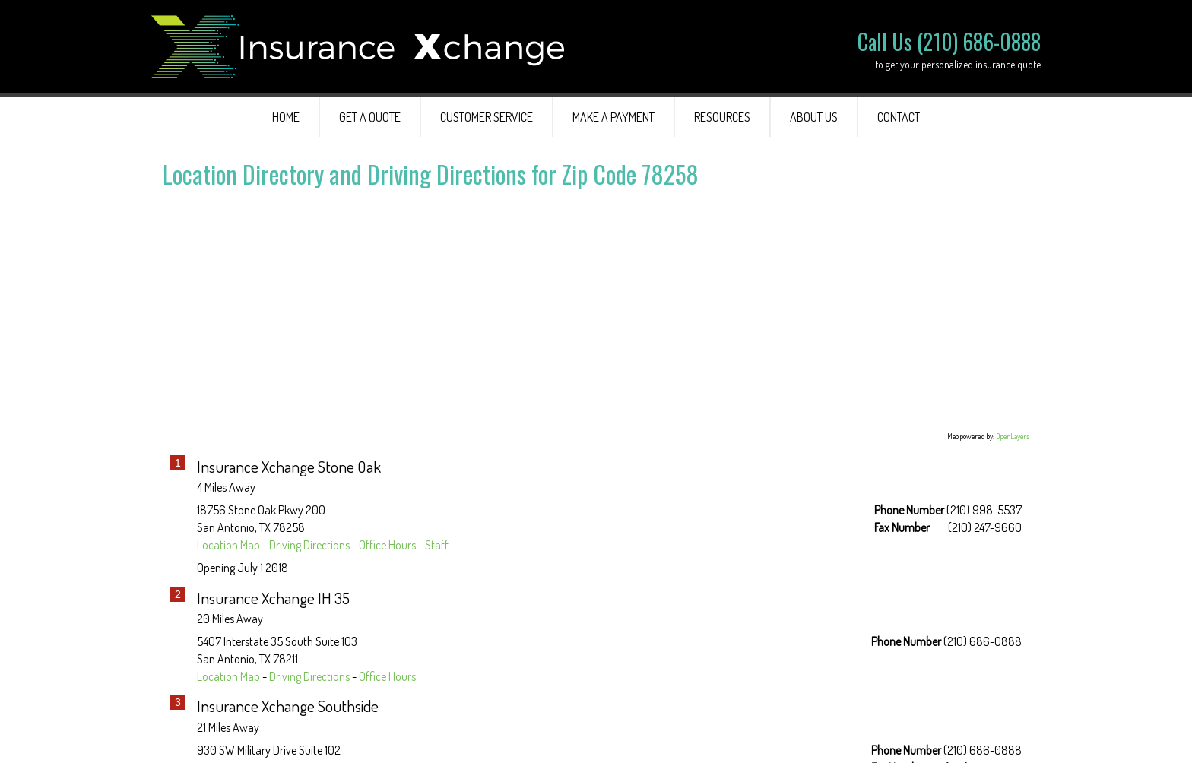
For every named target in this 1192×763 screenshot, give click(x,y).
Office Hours (387, 544)
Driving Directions (309, 544)
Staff (437, 544)
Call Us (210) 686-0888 (949, 41)
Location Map (228, 544)
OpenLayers (1012, 436)
